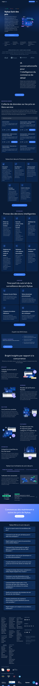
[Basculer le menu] (37, 2)
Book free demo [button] (31, 1)
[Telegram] (29, 632)
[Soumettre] (36, 118)
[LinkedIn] (25, 620)
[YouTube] (27, 620)
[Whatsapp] (25, 632)
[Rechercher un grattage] (18, 118)
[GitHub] (29, 620)
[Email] (27, 632)
